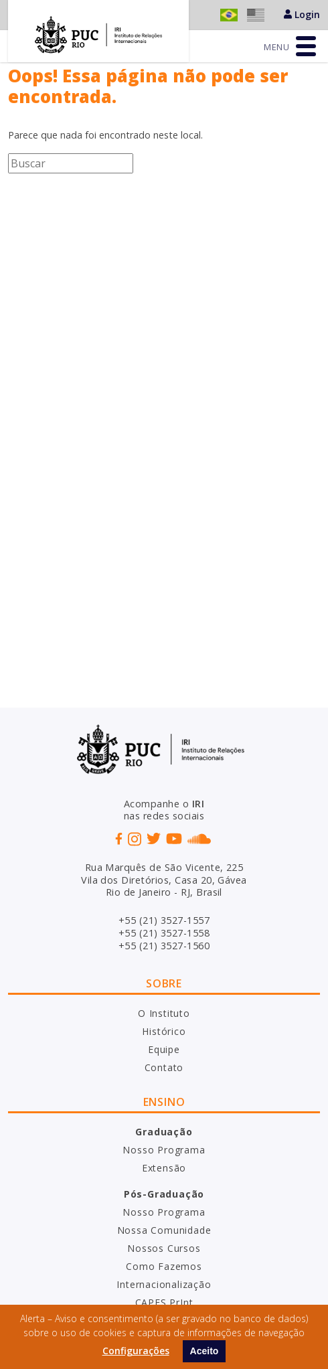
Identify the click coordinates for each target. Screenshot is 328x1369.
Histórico (163, 1031)
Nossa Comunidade (164, 1230)
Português (229, 14)
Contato (164, 1067)
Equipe (164, 1049)
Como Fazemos (164, 1266)
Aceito (204, 1351)
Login (302, 14)
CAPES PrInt (164, 1302)
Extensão (164, 1168)
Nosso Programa (163, 1150)
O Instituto (164, 1013)
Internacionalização (163, 1284)
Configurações (135, 1350)
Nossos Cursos (163, 1248)
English (255, 14)
